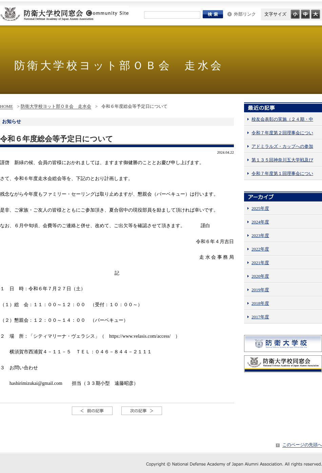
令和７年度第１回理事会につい (282, 173)
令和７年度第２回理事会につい (282, 132)
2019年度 (260, 289)
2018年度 (260, 303)
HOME (6, 106)
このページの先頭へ (302, 444)
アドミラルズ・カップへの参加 (282, 146)
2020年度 (260, 276)
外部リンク (245, 14)
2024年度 (260, 221)
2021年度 (260, 262)
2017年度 (260, 316)
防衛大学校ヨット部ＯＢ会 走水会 (56, 106)
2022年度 (260, 249)
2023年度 (260, 235)
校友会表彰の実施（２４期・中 (282, 119)
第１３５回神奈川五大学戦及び (282, 159)
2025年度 (260, 208)
